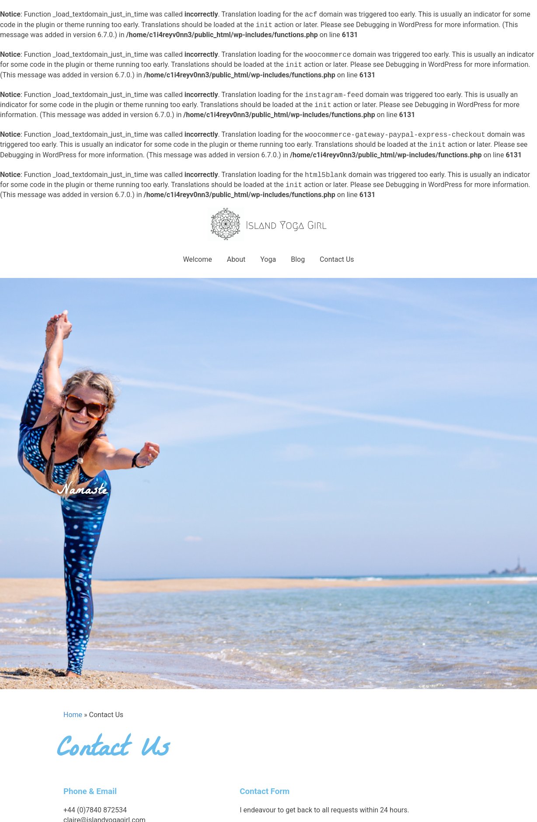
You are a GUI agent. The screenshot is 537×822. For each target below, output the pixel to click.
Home (72, 715)
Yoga (268, 259)
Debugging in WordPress (394, 25)
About (236, 259)
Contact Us (337, 259)
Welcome (197, 259)
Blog (298, 259)
